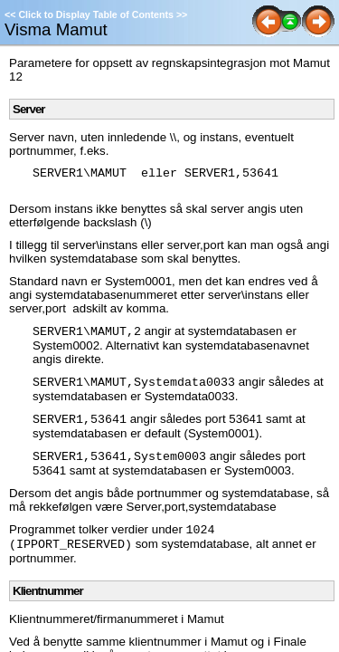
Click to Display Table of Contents (96, 14)
